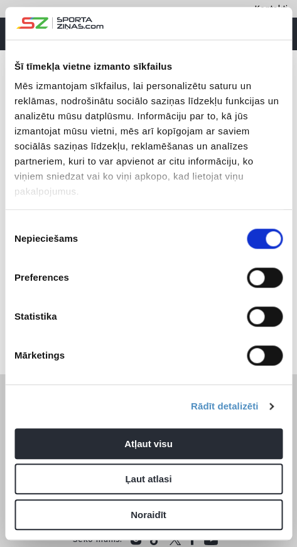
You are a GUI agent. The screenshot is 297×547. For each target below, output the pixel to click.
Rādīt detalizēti (224, 406)
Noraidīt (148, 514)
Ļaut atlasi (148, 479)
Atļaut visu (148, 443)
